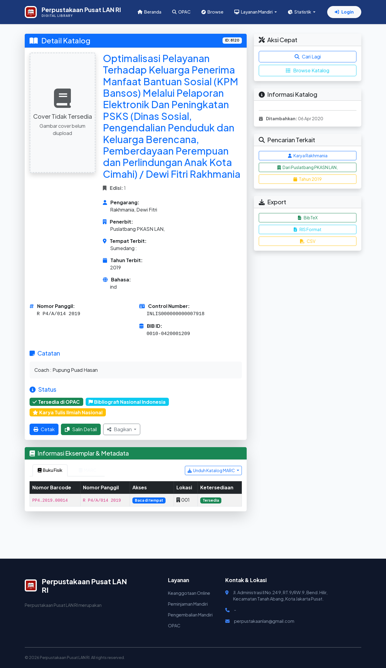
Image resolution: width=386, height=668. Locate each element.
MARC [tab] (87, 470)
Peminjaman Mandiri (188, 604)
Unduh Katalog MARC (212, 470)
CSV (307, 241)
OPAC (181, 11)
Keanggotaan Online (189, 593)
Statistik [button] (300, 11)
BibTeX (308, 217)
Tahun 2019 (307, 179)
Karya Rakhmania (307, 155)
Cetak (44, 429)
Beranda (149, 11)
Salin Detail (81, 429)
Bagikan (120, 429)
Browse (212, 11)
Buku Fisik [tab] (50, 470)
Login (344, 11)
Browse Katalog (307, 70)
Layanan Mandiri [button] (253, 11)
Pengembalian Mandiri (190, 614)
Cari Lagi (308, 56)
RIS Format (307, 229)
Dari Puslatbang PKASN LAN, (307, 167)
